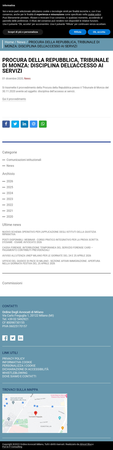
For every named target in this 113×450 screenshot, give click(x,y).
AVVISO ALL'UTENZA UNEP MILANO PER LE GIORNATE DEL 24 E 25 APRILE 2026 (46, 255)
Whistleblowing (14, 373)
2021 (10, 210)
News (21, 42)
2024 (10, 193)
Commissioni (12, 283)
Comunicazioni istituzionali (24, 159)
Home (9, 42)
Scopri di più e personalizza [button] (23, 32)
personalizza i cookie (19, 365)
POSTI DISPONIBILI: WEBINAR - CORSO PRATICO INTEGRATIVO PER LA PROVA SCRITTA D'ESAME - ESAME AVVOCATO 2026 (50, 241)
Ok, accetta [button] (99, 32)
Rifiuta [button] (77, 32)
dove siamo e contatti (19, 376)
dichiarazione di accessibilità (25, 369)
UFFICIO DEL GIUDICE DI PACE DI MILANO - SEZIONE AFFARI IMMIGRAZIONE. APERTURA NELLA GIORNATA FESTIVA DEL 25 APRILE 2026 (51, 262)
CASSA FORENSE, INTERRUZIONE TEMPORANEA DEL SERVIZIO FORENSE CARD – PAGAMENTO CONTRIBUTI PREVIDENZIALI (47, 248)
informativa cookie (17, 362)
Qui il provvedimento (14, 99)
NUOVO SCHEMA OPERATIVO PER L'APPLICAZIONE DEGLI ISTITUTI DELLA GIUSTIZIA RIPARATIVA (49, 233)
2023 (10, 198)
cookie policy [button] (94, 14)
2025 (10, 187)
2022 (10, 204)
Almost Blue (86, 444)
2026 (10, 181)
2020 (10, 216)
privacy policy (13, 358)
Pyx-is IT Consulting (12, 447)
